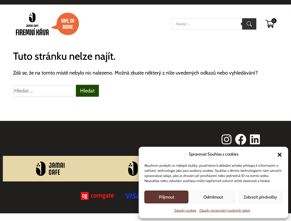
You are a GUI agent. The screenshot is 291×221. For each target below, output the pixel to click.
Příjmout (166, 197)
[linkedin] (255, 139)
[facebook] (241, 139)
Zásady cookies (185, 210)
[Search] (249, 24)
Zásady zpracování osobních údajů (224, 210)
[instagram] (226, 139)
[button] (279, 154)
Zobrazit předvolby (260, 197)
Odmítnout (213, 197)
